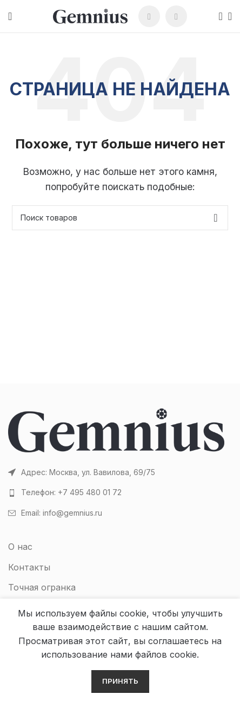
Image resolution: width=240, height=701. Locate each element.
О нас (20, 546)
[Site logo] (90, 15)
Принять (120, 681)
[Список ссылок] (120, 492)
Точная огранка (42, 587)
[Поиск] (217, 16)
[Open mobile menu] (10, 16)
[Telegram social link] (176, 16)
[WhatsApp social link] (149, 16)
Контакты (29, 567)
